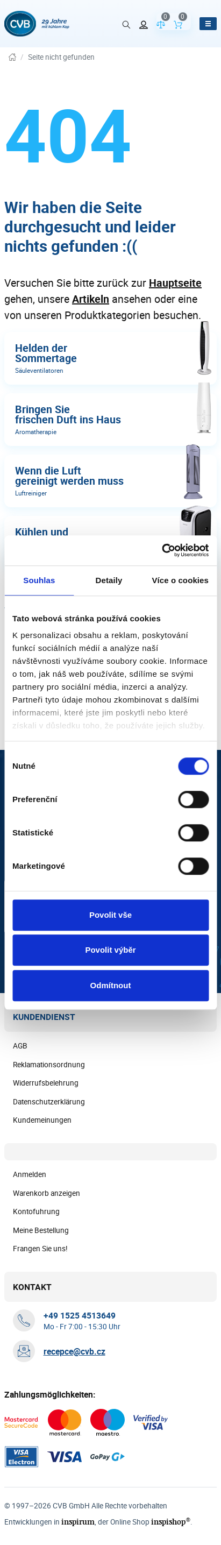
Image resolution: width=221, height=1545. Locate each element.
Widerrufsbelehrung (46, 1083)
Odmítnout (110, 985)
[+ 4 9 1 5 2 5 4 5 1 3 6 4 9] (80, 1315)
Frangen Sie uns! (40, 1248)
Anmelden (29, 1174)
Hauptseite (175, 282)
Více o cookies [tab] (180, 580)
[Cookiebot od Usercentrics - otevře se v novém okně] (162, 550)
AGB (20, 1046)
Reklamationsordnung (49, 1064)
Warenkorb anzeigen (46, 1193)
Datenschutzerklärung (49, 1102)
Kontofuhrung (36, 1211)
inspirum (78, 1521)
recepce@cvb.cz (74, 1351)
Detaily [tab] (109, 580)
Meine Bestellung (41, 1230)
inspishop (170, 1521)
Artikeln (90, 299)
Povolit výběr (110, 949)
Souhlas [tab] (39, 580)
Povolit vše (110, 914)
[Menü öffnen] (208, 23)
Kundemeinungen (42, 1120)
